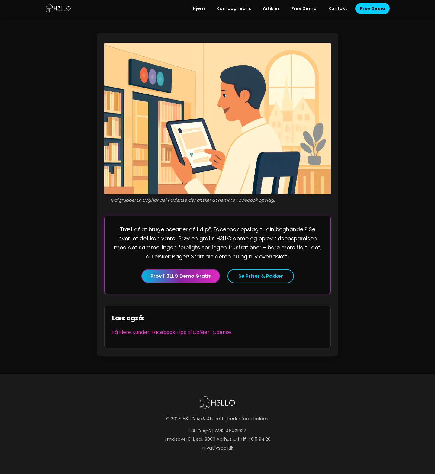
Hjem (199, 8)
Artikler (271, 8)
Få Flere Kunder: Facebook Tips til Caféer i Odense (171, 332)
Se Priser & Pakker (260, 276)
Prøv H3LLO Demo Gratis (180, 276)
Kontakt (337, 8)
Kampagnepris (234, 8)
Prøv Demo (304, 8)
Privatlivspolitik (217, 448)
